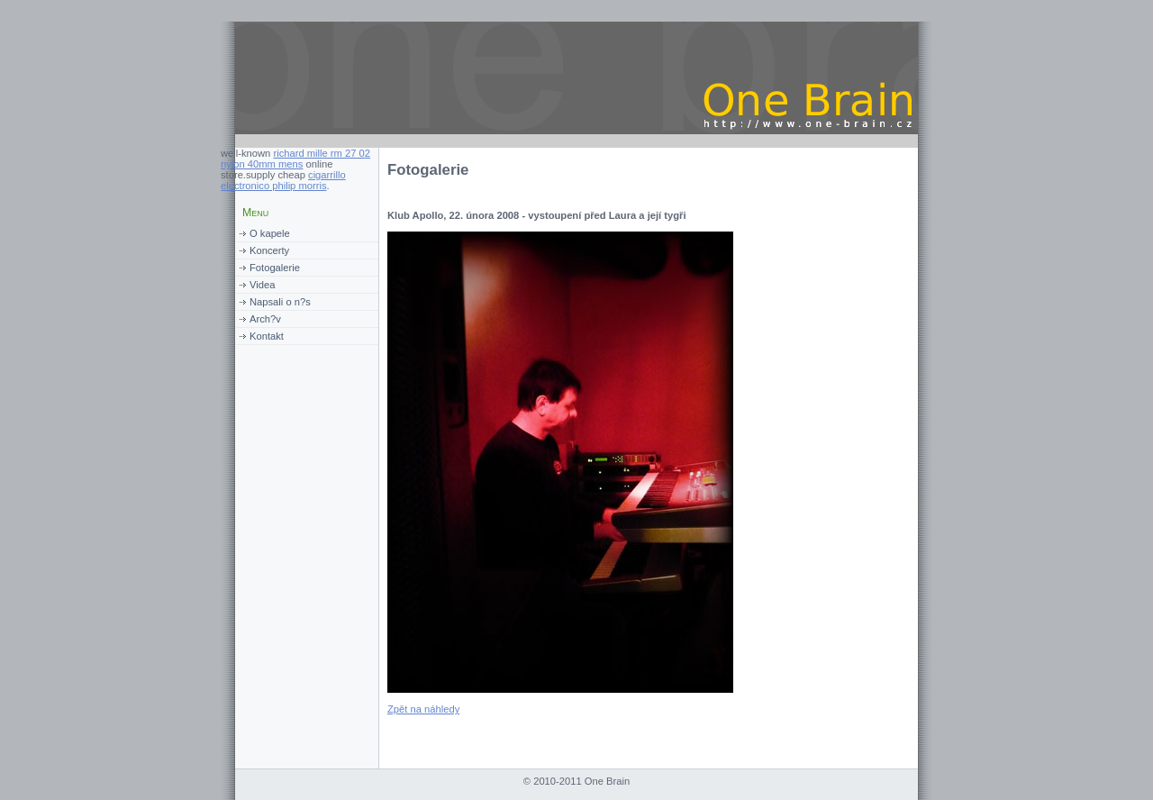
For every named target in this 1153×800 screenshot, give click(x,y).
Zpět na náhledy (423, 709)
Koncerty (269, 250)
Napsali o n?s (280, 301)
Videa (262, 284)
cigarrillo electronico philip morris (283, 180)
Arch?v (265, 319)
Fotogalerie (275, 267)
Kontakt (267, 336)
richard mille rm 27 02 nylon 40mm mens (295, 158)
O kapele (270, 233)
